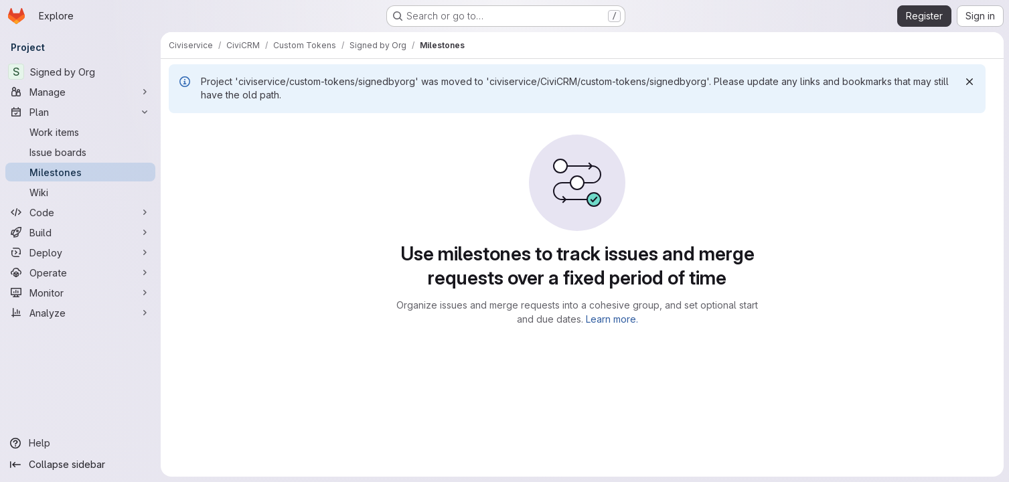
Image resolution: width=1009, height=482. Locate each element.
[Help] (80, 443)
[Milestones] (80, 172)
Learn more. (612, 319)
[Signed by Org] (80, 71)
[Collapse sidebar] (80, 464)
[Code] (80, 212)
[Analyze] (80, 312)
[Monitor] (80, 292)
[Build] (80, 232)
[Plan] (80, 111)
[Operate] (80, 272)
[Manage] (80, 91)
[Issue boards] (80, 152)
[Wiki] (80, 192)
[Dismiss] (969, 82)
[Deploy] (80, 252)
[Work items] (80, 132)
